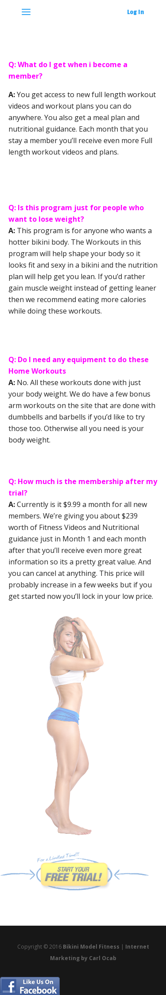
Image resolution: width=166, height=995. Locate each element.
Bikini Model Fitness (91, 946)
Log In (135, 12)
